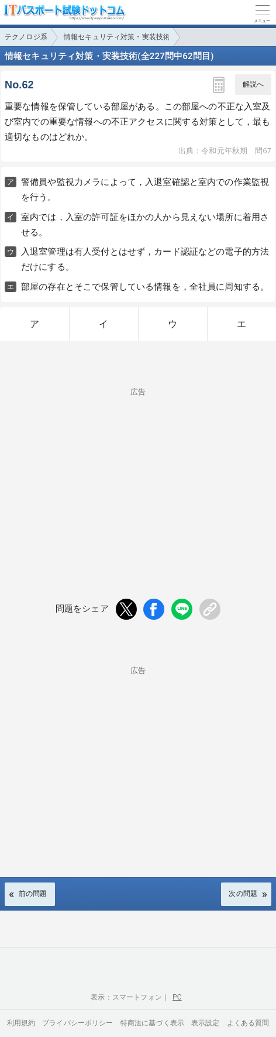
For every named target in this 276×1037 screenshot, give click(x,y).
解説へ (253, 84)
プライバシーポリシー (77, 1023)
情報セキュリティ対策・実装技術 (117, 37)
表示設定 (205, 1023)
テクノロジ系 (26, 37)
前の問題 (33, 894)
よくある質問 (248, 1023)
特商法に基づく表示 (152, 1023)
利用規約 (21, 1023)
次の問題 (243, 894)
